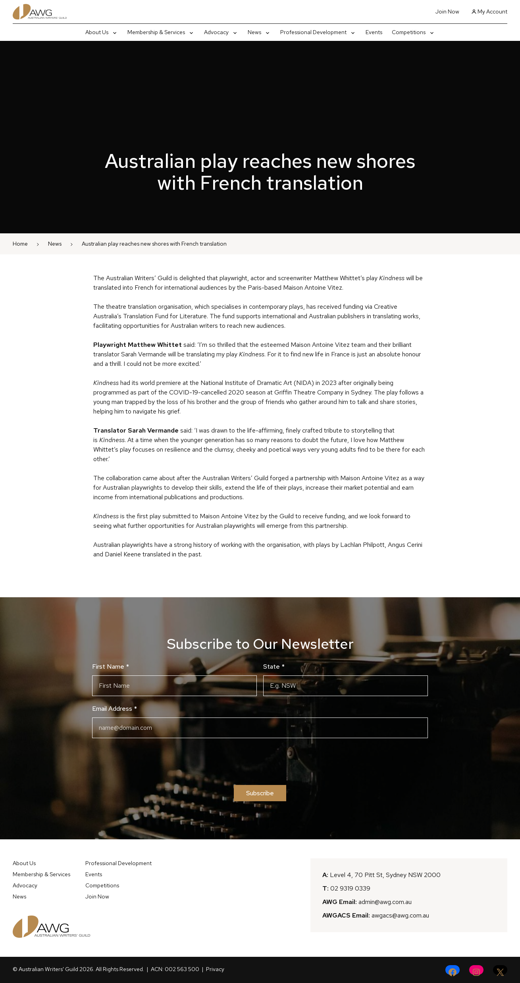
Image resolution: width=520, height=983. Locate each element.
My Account (489, 11)
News (55, 243)
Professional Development (118, 863)
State (274, 666)
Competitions (102, 885)
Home (20, 243)
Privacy (215, 969)
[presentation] (260, 761)
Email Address (114, 708)
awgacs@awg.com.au (400, 915)
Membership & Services (41, 874)
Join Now (447, 11)
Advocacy (25, 885)
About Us (24, 863)
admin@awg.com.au (385, 902)
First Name (110, 666)
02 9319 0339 (350, 888)
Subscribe (260, 793)
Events (93, 874)
